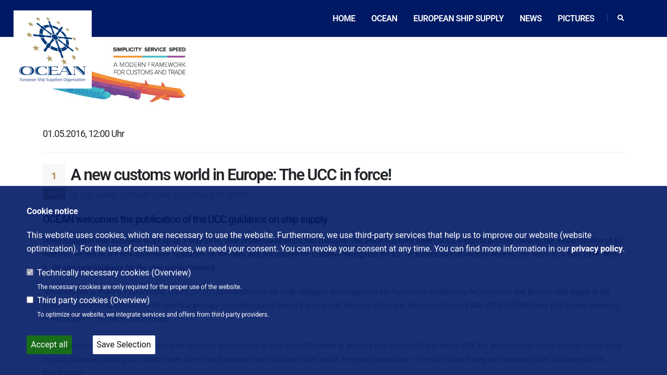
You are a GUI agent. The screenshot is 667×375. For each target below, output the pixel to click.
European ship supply (458, 18)
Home (343, 18)
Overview (171, 273)
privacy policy (597, 249)
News (530, 18)
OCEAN (384, 18)
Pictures (576, 18)
